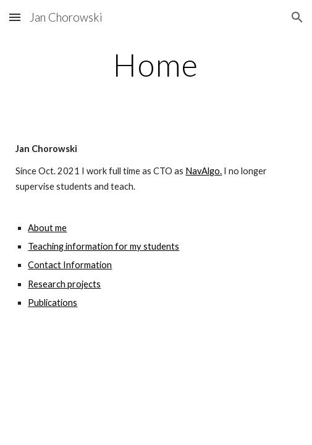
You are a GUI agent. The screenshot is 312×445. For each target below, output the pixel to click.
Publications (52, 302)
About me (47, 227)
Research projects (64, 284)
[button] (15, 17)
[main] (156, 65)
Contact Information (70, 265)
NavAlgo (202, 171)
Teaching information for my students (103, 246)
